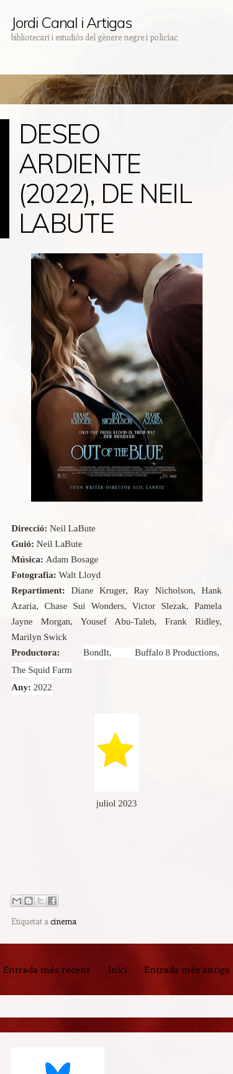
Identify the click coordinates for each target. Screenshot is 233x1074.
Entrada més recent (46, 969)
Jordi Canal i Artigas (71, 22)
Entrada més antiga (187, 969)
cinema (63, 921)
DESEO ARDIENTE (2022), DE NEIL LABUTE (105, 178)
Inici (117, 969)
